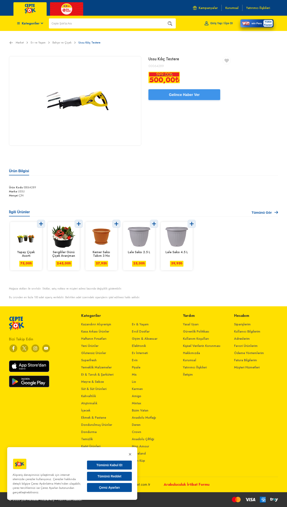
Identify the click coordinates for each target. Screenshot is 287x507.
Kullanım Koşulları (196, 338)
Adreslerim (242, 338)
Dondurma (89, 432)
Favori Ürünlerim (246, 346)
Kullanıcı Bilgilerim (247, 331)
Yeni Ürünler (89, 346)
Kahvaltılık (88, 396)
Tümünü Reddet (110, 476)
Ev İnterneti (140, 353)
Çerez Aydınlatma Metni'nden (49, 483)
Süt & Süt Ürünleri (94, 389)
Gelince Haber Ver (184, 95)
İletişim (188, 374)
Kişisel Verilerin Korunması (201, 346)
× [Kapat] (130, 454)
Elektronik (139, 346)
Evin (135, 360)
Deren (136, 424)
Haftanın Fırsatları (94, 338)
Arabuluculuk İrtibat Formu (186, 484)
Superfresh (89, 360)
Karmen (137, 389)
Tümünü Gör (265, 212)
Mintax (136, 403)
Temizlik (87, 439)
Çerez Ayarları (109, 487)
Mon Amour (140, 446)
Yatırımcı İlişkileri (195, 367)
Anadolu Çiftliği (143, 439)
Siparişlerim (242, 324)
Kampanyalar (205, 8)
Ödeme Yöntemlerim (249, 353)
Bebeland (139, 453)
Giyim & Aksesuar (144, 338)
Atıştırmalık (89, 403)
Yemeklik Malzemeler (96, 367)
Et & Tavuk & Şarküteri (97, 374)
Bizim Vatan (140, 410)
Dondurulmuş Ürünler (96, 424)
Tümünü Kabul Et (109, 465)
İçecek (85, 410)
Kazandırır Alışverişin (96, 324)
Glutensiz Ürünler (93, 353)
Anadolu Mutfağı (144, 417)
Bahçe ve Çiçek (64, 42)
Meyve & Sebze (92, 381)
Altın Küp (138, 460)
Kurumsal (189, 360)
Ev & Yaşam (140, 324)
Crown (136, 432)
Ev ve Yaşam (40, 42)
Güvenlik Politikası (196, 331)
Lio (134, 381)
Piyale (136, 367)
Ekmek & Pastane (93, 417)
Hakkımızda (191, 353)
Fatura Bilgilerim (245, 360)
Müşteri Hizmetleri (247, 367)
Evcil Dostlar (141, 331)
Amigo (136, 396)
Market (22, 42)
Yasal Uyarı (191, 324)
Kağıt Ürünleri (90, 446)
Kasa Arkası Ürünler (95, 331)
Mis (134, 374)
